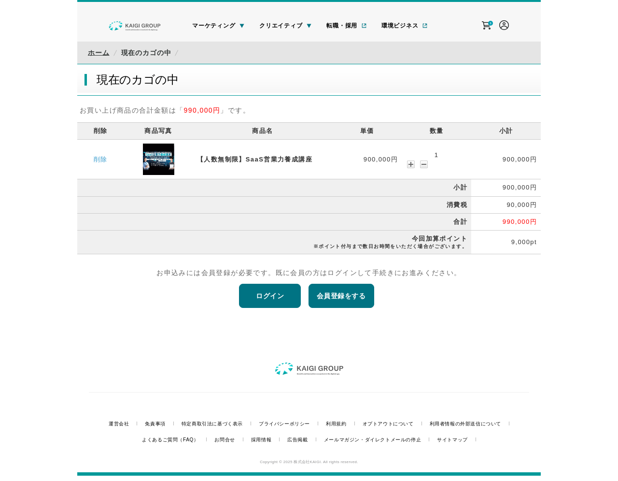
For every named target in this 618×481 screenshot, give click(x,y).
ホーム (99, 52)
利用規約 (336, 423)
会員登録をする (341, 296)
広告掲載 (297, 439)
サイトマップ (452, 439)
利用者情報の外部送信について (465, 423)
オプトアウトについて (388, 423)
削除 (101, 159)
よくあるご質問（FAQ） (170, 439)
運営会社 (119, 423)
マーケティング (218, 25)
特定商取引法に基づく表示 (212, 423)
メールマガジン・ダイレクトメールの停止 (372, 439)
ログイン (270, 296)
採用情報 (261, 439)
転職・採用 (346, 25)
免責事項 (155, 423)
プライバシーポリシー (284, 423)
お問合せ (224, 439)
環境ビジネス (404, 25)
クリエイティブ (285, 25)
